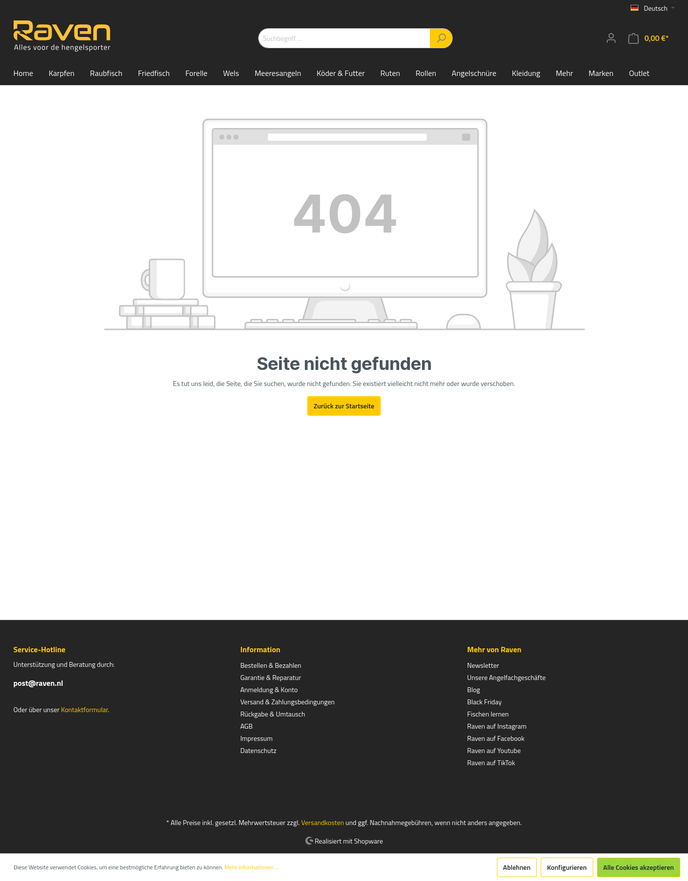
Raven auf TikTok (491, 762)
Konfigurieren (566, 867)
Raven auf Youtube (494, 750)
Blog (473, 689)
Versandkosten (322, 822)
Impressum (256, 738)
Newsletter (483, 665)
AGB (246, 726)
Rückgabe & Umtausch (272, 714)
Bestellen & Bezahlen (270, 665)
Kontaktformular (84, 709)
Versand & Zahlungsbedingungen (287, 702)
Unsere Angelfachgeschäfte (506, 677)
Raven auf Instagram (497, 726)
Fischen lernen (488, 714)
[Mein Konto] (611, 38)
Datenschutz (258, 750)
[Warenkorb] (648, 38)
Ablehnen (517, 867)
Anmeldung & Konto (269, 689)
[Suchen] (441, 38)
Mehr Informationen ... (251, 867)
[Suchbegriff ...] (344, 38)
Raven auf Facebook (496, 738)
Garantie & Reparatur (270, 677)
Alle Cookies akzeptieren (638, 867)
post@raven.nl (38, 683)
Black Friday (484, 702)
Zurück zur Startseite (344, 406)
